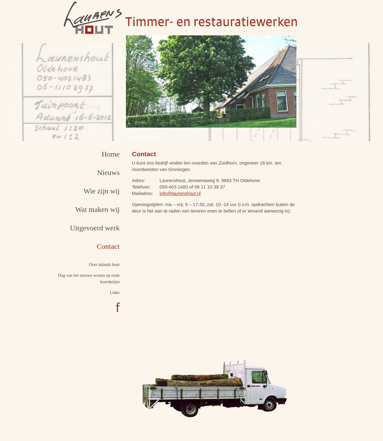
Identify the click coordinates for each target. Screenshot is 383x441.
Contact (108, 246)
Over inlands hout (104, 264)
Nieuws (108, 173)
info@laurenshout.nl (180, 193)
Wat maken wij (97, 209)
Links (115, 292)
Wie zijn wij (102, 191)
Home (111, 154)
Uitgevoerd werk (95, 228)
